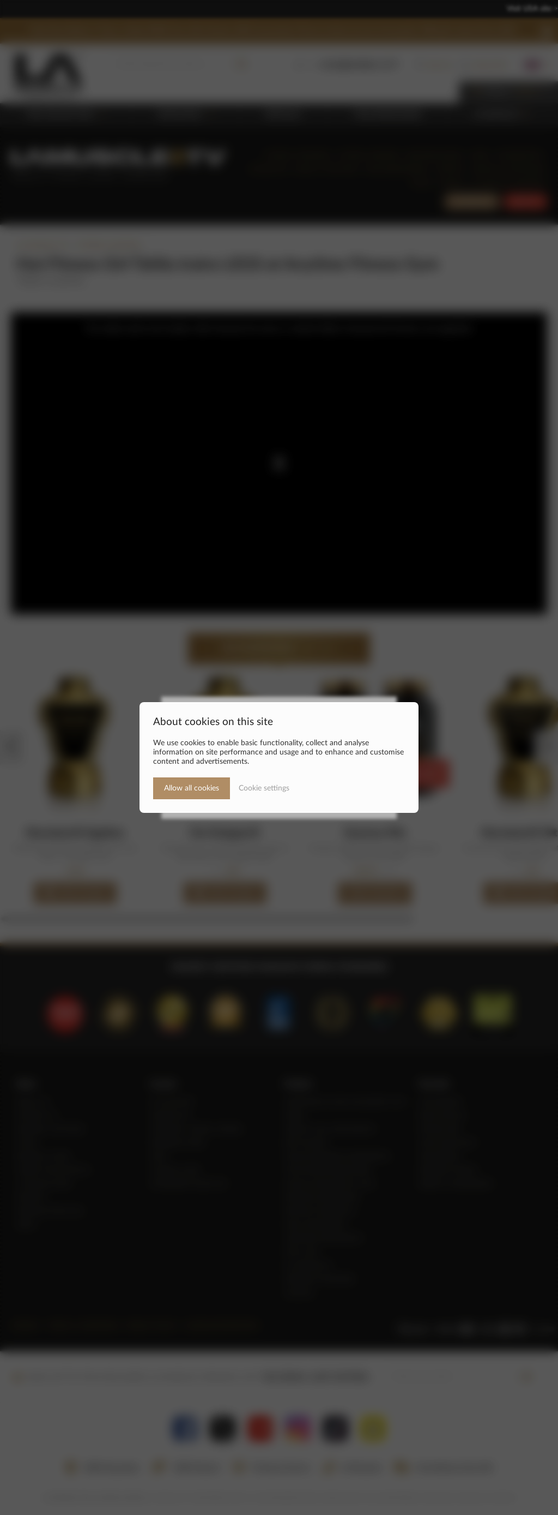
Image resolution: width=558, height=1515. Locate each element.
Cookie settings (264, 788)
